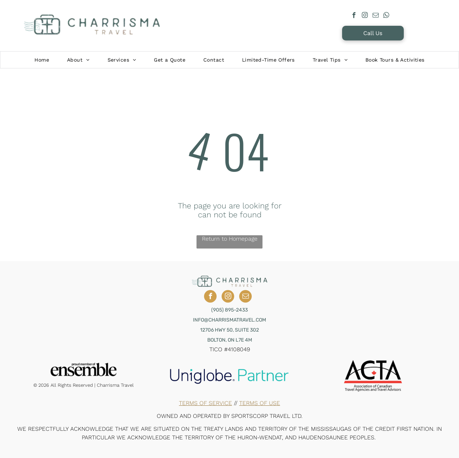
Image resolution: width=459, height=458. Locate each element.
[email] (375, 16)
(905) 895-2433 (229, 310)
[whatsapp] (386, 16)
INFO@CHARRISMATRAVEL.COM (229, 320)
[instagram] (364, 16)
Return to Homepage (229, 238)
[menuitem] (41, 59)
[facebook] (354, 16)
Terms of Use (259, 403)
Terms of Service (205, 403)
